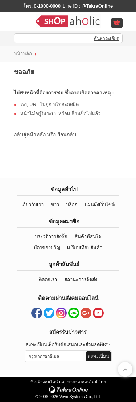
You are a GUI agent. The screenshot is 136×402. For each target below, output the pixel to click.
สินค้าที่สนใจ (88, 236)
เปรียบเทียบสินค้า (84, 247)
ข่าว (55, 204)
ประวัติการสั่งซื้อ (51, 236)
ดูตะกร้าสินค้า (116, 23)
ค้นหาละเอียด (106, 38)
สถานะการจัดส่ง (80, 279)
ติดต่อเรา (48, 279)
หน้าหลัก (23, 53)
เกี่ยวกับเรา (32, 204)
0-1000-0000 (47, 6)
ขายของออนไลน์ (82, 382)
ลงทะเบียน (98, 356)
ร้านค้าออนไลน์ (44, 382)
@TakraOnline (97, 6)
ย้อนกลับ (66, 134)
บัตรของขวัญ (47, 247)
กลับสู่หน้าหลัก (30, 134)
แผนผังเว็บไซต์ (100, 204)
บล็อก (72, 204)
